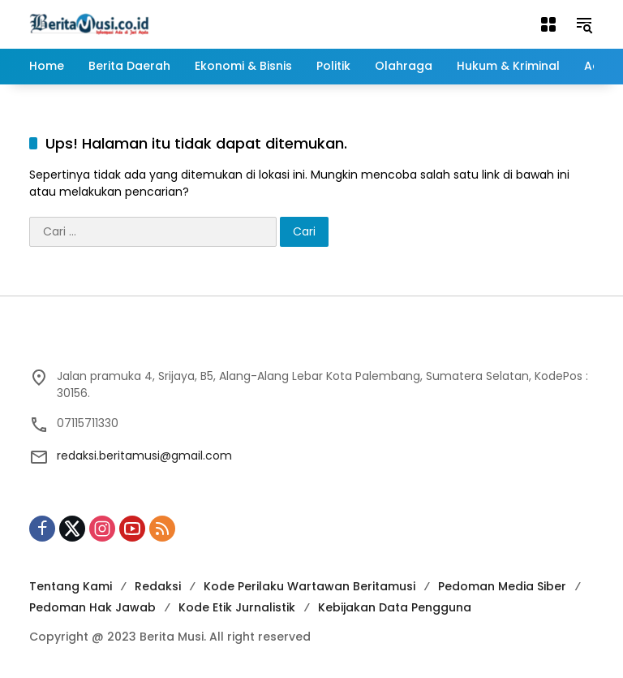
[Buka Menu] (548, 24)
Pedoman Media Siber (502, 586)
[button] (584, 24)
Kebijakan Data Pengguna (394, 607)
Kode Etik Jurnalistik (236, 607)
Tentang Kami (70, 586)
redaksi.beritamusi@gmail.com (144, 455)
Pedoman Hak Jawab (92, 607)
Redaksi (158, 586)
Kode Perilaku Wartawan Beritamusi (309, 586)
